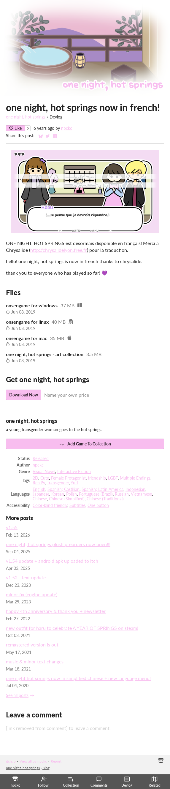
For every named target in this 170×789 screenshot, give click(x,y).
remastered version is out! (33, 644)
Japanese (41, 494)
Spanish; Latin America (102, 489)
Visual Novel (44, 471)
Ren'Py (39, 482)
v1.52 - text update (26, 577)
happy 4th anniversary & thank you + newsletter (56, 611)
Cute (44, 478)
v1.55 (12, 527)
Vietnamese (141, 494)
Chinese (40, 499)
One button (98, 505)
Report (56, 761)
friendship (97, 478)
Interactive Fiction (74, 471)
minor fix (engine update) (31, 594)
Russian (122, 494)
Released (41, 458)
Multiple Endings (135, 478)
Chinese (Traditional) (105, 499)
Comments (98, 782)
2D (35, 478)
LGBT (113, 478)
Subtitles (77, 505)
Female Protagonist (68, 478)
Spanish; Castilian (63, 489)
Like (15, 128)
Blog (46, 768)
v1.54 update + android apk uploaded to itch (52, 561)
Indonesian (135, 489)
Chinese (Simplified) (67, 499)
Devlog (126, 782)
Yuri (74, 482)
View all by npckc (33, 761)
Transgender (58, 482)
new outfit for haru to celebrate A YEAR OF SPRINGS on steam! (72, 628)
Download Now (23, 394)
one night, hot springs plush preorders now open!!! (58, 544)
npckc (66, 128)
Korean (57, 494)
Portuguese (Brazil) (96, 494)
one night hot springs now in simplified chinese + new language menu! (78, 678)
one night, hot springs (25, 117)
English (39, 489)
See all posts (17, 695)
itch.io (11, 761)
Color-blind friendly (50, 505)
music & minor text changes (34, 661)
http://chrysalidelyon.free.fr (58, 250)
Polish (71, 494)
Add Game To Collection (85, 444)
